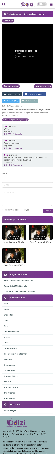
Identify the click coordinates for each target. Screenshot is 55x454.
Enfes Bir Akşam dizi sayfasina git (15, 120)
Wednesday (9, 398)
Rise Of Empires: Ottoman (15, 354)
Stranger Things (11, 376)
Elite (6, 326)
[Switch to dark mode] (42, 4)
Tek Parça (8, 20)
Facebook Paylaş (34, 94)
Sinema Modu (12, 94)
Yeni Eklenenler (18, 434)
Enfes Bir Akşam (15, 14)
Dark (6, 320)
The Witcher (9, 393)
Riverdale (8, 359)
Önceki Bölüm (10, 86)
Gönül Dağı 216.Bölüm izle (15, 286)
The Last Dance (11, 387)
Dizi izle (6, 434)
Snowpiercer (9, 365)
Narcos (7, 337)
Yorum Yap (29, 100)
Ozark (6, 343)
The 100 (7, 382)
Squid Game (9, 370)
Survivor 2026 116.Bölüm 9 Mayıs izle (19, 291)
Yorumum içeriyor (15, 210)
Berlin (6, 309)
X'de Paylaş (11, 100)
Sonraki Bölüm (43, 86)
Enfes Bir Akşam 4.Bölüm (34, 14)
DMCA (43, 434)
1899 (6, 304)
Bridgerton (8, 315)
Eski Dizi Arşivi (10, 410)
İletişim (6, 436)
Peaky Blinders (10, 348)
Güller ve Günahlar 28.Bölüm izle (18, 280)
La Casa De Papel (11, 331)
